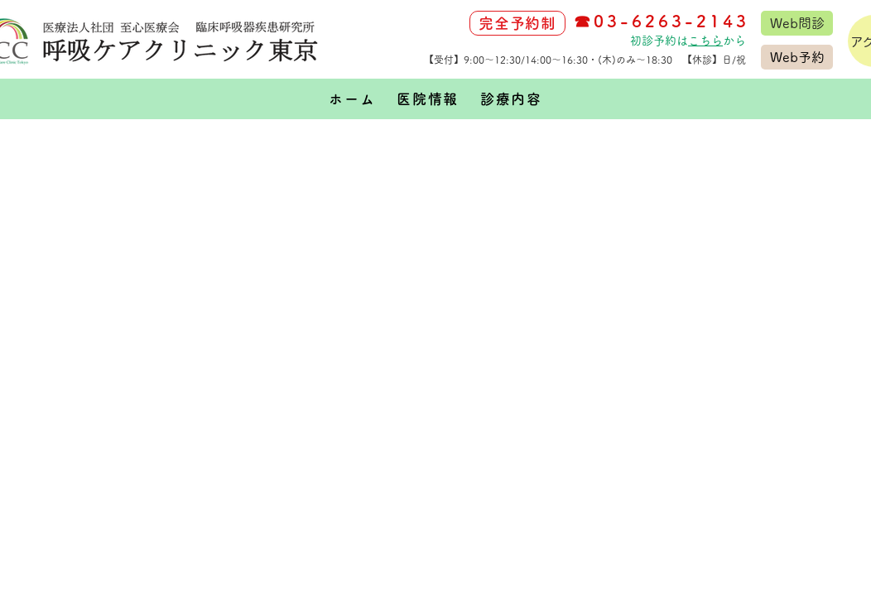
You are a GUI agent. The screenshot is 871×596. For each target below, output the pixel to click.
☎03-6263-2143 (661, 20)
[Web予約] (797, 57)
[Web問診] (797, 23)
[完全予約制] (517, 23)
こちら (705, 40)
